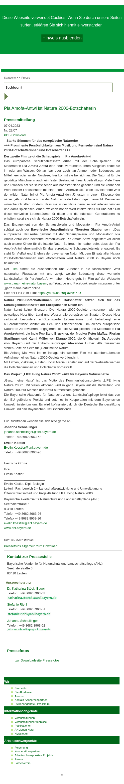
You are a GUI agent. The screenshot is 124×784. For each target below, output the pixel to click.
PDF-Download (15, 135)
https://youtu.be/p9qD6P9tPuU (59, 293)
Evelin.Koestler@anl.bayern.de (26, 447)
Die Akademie (23, 692)
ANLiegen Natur (25, 729)
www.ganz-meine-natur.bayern (25, 283)
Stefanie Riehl (17, 604)
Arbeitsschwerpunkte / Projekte (34, 755)
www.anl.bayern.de (17, 528)
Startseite (10, 77)
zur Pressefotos (37, 660)
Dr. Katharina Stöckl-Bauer (26, 588)
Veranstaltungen (25, 717)
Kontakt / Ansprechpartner (31, 699)
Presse (25, 77)
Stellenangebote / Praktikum (32, 703)
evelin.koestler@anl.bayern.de (25, 523)
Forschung (21, 747)
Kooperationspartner (27, 751)
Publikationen (23, 725)
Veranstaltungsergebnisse (31, 721)
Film (14, 269)
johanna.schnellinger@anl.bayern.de (30, 432)
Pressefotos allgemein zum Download (30, 546)
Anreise (19, 696)
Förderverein (22, 763)
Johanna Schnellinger (22, 621)
